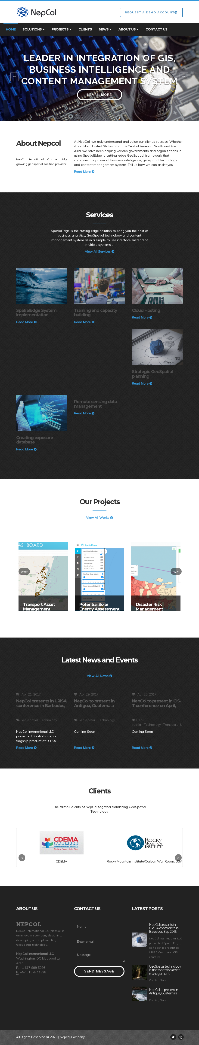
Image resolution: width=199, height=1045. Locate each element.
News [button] (105, 29)
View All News (99, 676)
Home (11, 29)
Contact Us (156, 29)
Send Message (99, 971)
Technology (50, 720)
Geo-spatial (30, 720)
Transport (172, 725)
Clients (85, 29)
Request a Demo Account (151, 12)
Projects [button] (62, 29)
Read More (84, 172)
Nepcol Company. (73, 1037)
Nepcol (29, 924)
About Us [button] (128, 29)
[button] (15, 78)
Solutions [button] (33, 29)
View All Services (99, 251)
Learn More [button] (99, 95)
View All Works (99, 518)
